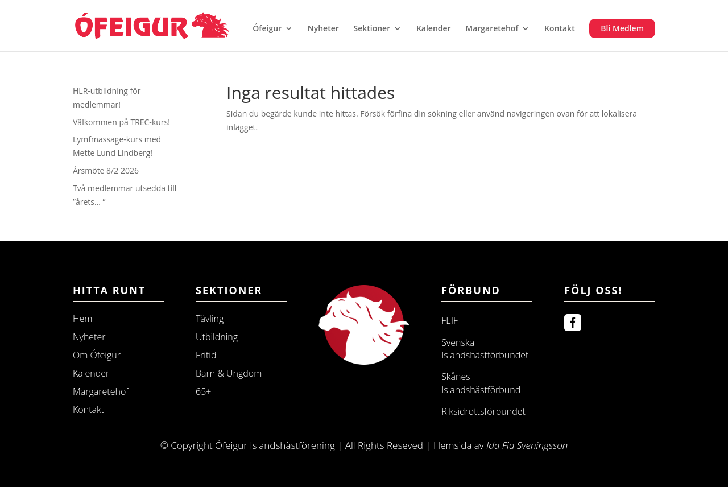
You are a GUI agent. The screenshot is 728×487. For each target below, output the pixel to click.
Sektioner (371, 29)
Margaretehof (491, 29)
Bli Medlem (622, 28)
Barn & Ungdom (229, 373)
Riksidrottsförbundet (483, 411)
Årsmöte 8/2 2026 (106, 170)
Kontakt (559, 29)
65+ (203, 391)
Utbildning (217, 337)
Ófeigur (267, 29)
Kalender (433, 29)
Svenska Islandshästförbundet (484, 348)
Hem (82, 318)
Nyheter (323, 29)
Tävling (210, 318)
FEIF (449, 320)
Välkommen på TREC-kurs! (121, 122)
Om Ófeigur (97, 355)
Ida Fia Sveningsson (527, 445)
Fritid (206, 355)
